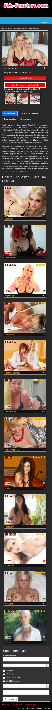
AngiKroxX (9, 565)
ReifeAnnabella (12, 450)
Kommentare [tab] (25, 119)
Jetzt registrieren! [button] (24, 78)
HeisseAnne (10, 411)
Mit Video (8, 671)
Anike (7, 642)
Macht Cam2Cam (11, 678)
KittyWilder (10, 296)
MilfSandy (9, 334)
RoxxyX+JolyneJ (12, 373)
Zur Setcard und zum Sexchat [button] (25, 85)
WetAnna (9, 604)
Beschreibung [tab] (9, 113)
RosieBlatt (9, 527)
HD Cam (8, 674)
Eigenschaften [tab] (10, 119)
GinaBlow (9, 219)
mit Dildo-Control (11, 681)
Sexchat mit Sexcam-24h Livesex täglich (21, 704)
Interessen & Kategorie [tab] (29, 113)
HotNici (8, 488)
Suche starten (11, 699)
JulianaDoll (10, 257)
